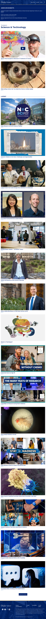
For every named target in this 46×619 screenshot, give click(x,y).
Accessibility (34, 605)
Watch (41, 2)
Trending (37, 2)
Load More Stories (23, 594)
